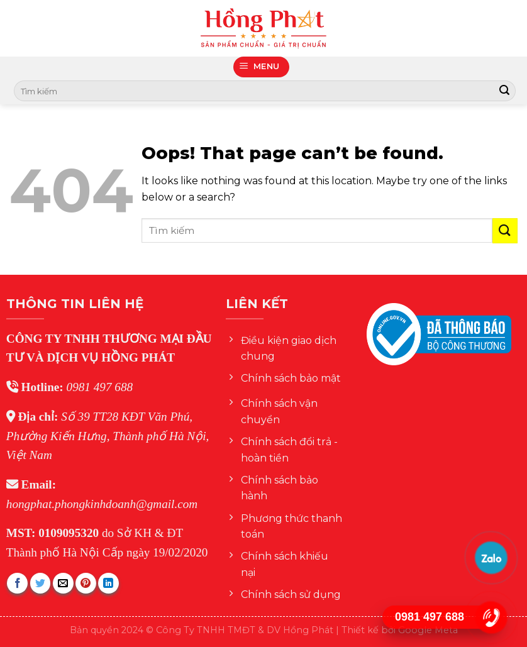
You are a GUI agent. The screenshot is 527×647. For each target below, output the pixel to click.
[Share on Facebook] (17, 583)
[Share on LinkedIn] (108, 583)
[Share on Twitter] (40, 583)
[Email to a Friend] (63, 583)
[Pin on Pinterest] (85, 583)
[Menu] (261, 67)
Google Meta (428, 630)
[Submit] (504, 91)
